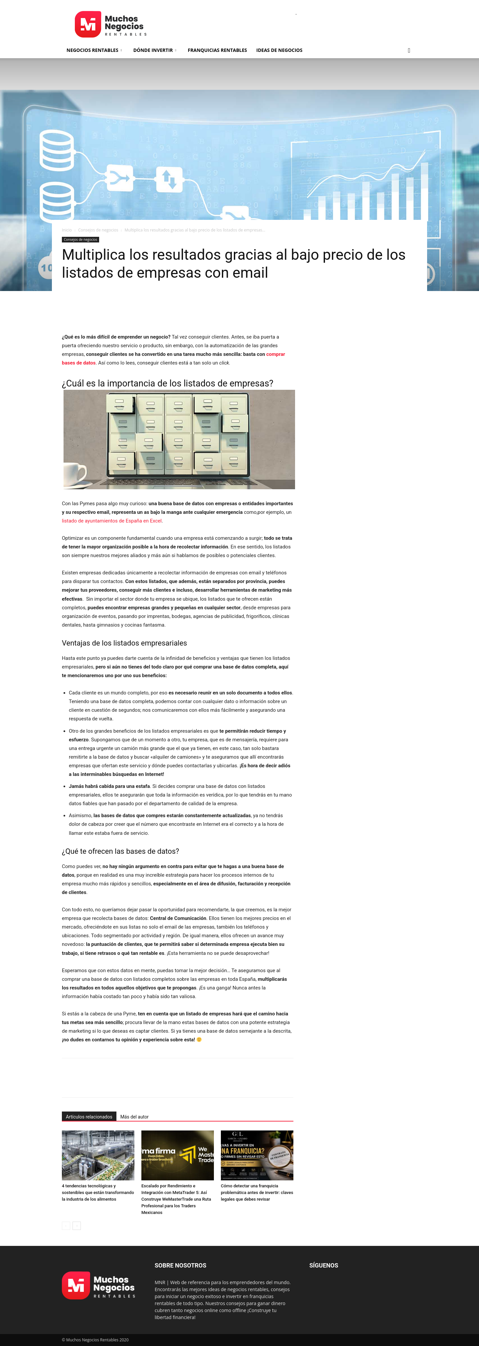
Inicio (67, 230)
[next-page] (77, 1226)
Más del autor (134, 1117)
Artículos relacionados (89, 1117)
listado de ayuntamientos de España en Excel (112, 521)
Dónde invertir (154, 50)
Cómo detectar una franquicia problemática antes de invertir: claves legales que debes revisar (257, 1192)
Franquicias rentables (217, 50)
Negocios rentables (94, 50)
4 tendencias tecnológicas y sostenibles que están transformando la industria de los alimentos (98, 1192)
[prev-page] (66, 1226)
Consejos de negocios (98, 230)
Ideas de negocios (279, 50)
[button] (409, 51)
